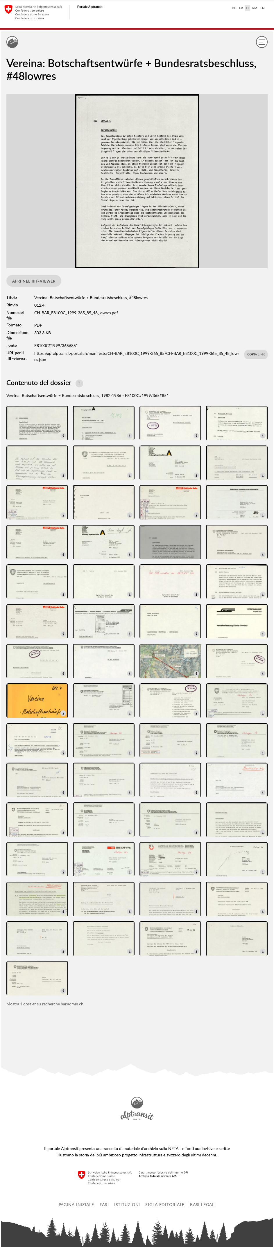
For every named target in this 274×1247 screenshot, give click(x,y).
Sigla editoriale (165, 1204)
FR (241, 8)
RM (254, 8)
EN (262, 8)
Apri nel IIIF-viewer (34, 281)
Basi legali (203, 1204)
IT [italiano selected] (247, 8)
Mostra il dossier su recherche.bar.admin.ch (44, 1004)
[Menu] (262, 42)
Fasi (104, 1204)
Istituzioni (127, 1204)
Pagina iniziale (76, 1204)
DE (234, 8)
